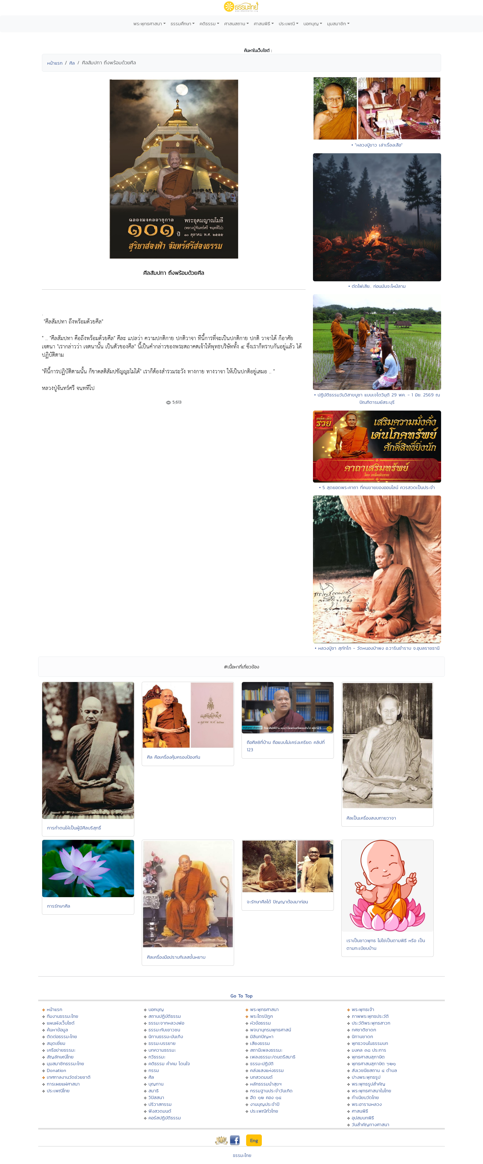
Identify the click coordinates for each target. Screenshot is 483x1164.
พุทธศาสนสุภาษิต (368, 1057)
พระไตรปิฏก (261, 1016)
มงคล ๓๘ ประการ (369, 1050)
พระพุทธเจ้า (363, 1009)
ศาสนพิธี (262, 23)
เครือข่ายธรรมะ (61, 1050)
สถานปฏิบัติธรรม (164, 1016)
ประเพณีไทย (58, 1090)
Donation (56, 1070)
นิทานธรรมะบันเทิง (165, 1036)
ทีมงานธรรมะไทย (62, 1016)
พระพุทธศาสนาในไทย (371, 1090)
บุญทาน (156, 1084)
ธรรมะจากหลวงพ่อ (166, 1023)
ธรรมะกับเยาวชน (164, 1029)
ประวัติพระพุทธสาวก (371, 1023)
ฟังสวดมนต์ (159, 1111)
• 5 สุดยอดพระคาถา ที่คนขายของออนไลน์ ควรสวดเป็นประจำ (377, 487)
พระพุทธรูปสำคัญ (368, 1084)
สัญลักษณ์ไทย (60, 1057)
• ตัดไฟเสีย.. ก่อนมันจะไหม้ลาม (377, 286)
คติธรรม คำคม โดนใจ (169, 1063)
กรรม (153, 1070)
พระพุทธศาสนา (147, 23)
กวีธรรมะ (156, 1057)
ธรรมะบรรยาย (162, 1043)
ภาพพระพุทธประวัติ (370, 1016)
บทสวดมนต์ (261, 1077)
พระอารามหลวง (367, 1104)
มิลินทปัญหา (262, 1036)
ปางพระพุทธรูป (366, 1077)
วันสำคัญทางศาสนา (370, 1124)
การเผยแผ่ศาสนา (63, 1084)
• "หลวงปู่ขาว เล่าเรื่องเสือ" (377, 145)
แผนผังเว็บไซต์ (61, 1023)
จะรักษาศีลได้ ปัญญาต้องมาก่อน (277, 901)
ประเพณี (287, 23)
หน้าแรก (55, 63)
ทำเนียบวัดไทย (365, 1097)
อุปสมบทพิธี (363, 1117)
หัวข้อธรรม (260, 1023)
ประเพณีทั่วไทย (264, 1111)
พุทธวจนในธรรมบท (370, 1043)
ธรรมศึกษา (181, 23)
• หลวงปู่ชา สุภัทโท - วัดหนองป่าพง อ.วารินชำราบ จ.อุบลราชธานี (377, 648)
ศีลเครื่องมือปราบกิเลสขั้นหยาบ (176, 957)
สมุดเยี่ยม (56, 1043)
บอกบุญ (311, 23)
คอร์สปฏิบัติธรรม (164, 1117)
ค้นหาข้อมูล (57, 1029)
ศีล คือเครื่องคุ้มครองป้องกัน (173, 757)
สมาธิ (153, 1090)
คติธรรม (208, 23)
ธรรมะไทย (242, 1155)
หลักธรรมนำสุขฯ (266, 1084)
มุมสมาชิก (336, 23)
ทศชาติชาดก (364, 1029)
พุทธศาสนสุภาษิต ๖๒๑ (374, 1063)
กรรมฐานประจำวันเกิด (271, 1090)
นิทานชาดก (362, 1036)
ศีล (72, 63)
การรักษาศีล (58, 906)
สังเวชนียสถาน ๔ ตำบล (374, 1070)
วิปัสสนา (156, 1097)
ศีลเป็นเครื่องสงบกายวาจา (371, 818)
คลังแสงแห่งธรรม (267, 1070)
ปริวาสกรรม (160, 1104)
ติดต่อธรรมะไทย (62, 1036)
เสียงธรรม (260, 1043)
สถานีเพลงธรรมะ (266, 1050)
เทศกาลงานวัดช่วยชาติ (69, 1077)
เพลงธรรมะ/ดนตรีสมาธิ (272, 1057)
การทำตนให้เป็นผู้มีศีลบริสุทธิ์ (74, 828)
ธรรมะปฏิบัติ (262, 1063)
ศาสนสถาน (234, 23)
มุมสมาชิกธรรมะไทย (65, 1063)
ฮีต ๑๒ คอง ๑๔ (265, 1097)
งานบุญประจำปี (264, 1104)
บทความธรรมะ (162, 1050)
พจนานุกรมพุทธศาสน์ (270, 1029)
